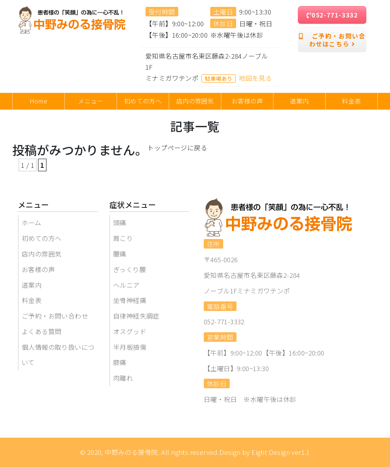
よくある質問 (41, 331)
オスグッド (129, 331)
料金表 (32, 300)
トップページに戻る (177, 147)
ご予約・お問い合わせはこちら (332, 39)
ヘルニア (126, 285)
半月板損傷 (129, 347)
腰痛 (119, 253)
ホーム (31, 222)
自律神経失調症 (136, 315)
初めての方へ (41, 238)
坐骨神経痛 (129, 300)
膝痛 (119, 362)
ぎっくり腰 (129, 269)
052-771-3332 (332, 14)
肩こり (123, 238)
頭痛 (119, 222)
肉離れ (123, 378)
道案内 (32, 285)
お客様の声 (38, 269)
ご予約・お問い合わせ (55, 315)
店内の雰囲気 (41, 253)
